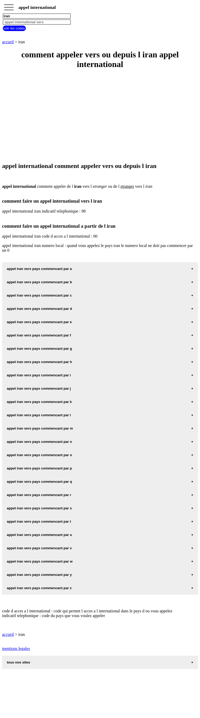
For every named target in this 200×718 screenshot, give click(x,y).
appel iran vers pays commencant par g (39, 349)
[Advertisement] (100, 116)
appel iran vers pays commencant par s (39, 508)
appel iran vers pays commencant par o (39, 455)
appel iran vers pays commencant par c (39, 295)
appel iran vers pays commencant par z (39, 588)
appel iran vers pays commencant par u (39, 535)
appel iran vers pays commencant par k (39, 402)
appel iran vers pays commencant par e (39, 322)
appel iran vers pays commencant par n (39, 442)
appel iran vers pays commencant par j (39, 388)
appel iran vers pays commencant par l (39, 415)
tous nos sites (18, 662)
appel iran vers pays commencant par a (39, 269)
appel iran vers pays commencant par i (39, 375)
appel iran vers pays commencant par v (39, 548)
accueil (8, 42)
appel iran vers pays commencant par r (39, 495)
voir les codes (14, 28)
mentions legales (16, 648)
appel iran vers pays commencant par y (39, 575)
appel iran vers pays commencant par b (39, 282)
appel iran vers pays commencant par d (39, 309)
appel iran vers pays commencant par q (39, 482)
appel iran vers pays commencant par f (39, 335)
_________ (9, 6)
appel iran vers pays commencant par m (40, 428)
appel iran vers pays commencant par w (40, 561)
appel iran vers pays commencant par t (39, 521)
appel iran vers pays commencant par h (39, 362)
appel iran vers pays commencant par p (39, 468)
